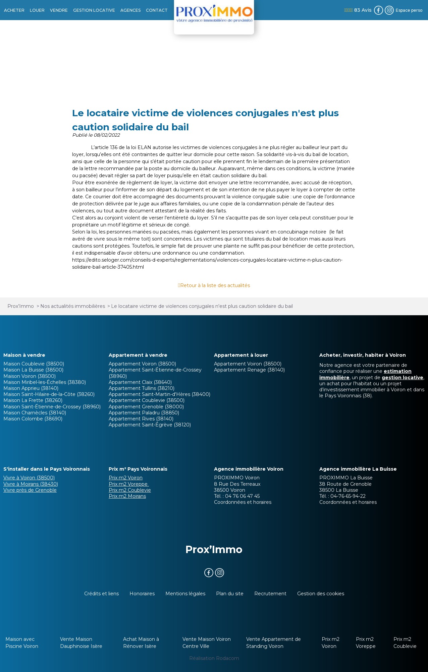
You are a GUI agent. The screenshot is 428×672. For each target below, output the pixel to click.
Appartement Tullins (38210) (141, 388)
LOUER (37, 10)
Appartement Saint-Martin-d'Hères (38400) (159, 394)
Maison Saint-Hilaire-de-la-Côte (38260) (49, 394)
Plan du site (230, 594)
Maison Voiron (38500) (29, 376)
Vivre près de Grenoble (30, 490)
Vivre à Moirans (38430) (30, 484)
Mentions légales (185, 594)
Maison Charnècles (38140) (34, 413)
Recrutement (270, 594)
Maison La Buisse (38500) (33, 370)
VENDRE (59, 10)
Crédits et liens (101, 594)
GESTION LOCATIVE (94, 10)
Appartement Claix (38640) (140, 382)
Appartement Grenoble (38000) (146, 407)
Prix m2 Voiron (126, 478)
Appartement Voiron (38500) (142, 364)
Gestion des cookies (320, 594)
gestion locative (402, 378)
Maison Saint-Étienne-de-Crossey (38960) (52, 407)
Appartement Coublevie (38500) (146, 400)
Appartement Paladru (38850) (144, 413)
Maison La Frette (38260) (32, 400)
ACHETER (14, 10)
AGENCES (130, 10)
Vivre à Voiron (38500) (29, 478)
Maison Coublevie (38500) (33, 364)
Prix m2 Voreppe (129, 484)
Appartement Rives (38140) (141, 419)
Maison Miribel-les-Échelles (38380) (44, 382)
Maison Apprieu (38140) (30, 388)
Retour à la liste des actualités (215, 285)
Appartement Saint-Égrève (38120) (150, 425)
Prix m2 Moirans (127, 496)
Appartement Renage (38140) (249, 370)
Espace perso (409, 10)
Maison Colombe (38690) (32, 419)
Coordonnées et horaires (242, 502)
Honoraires (142, 594)
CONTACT (157, 10)
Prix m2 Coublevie (130, 490)
